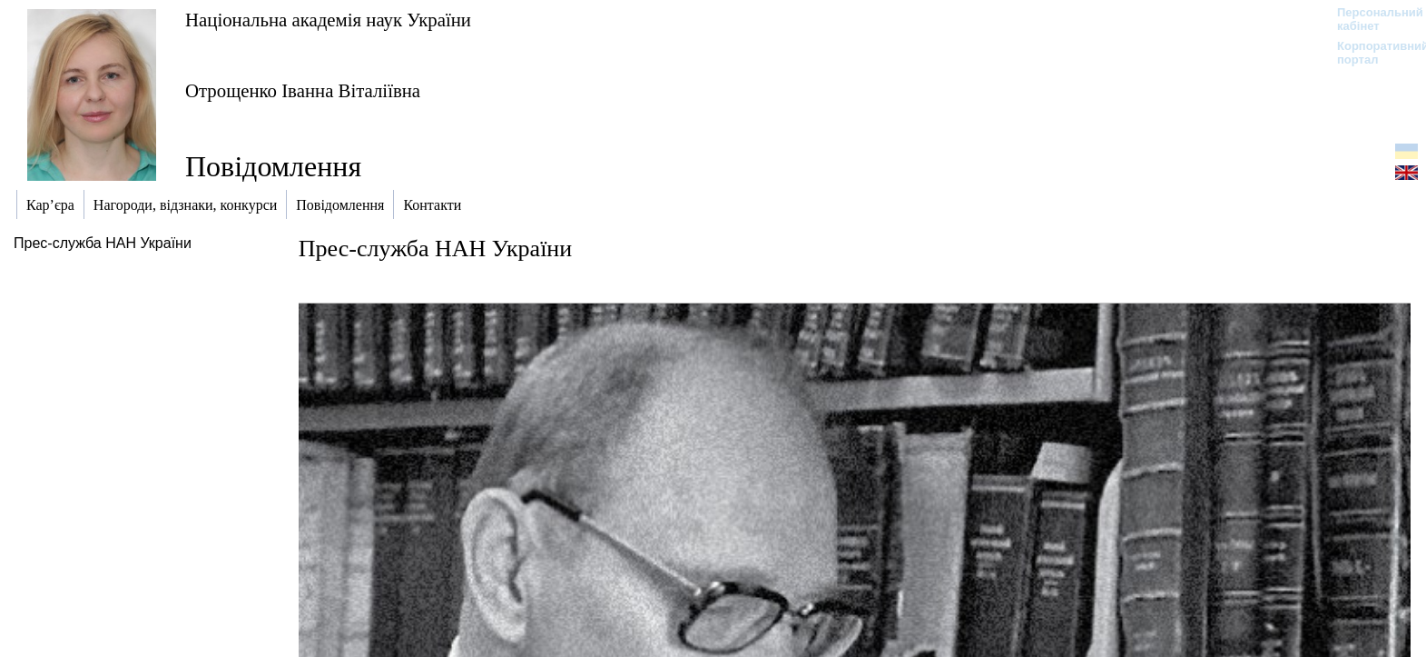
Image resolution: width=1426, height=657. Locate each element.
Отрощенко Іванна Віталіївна (302, 90)
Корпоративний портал (1371, 52)
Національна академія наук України (328, 19)
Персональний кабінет (1371, 19)
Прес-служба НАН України (103, 243)
